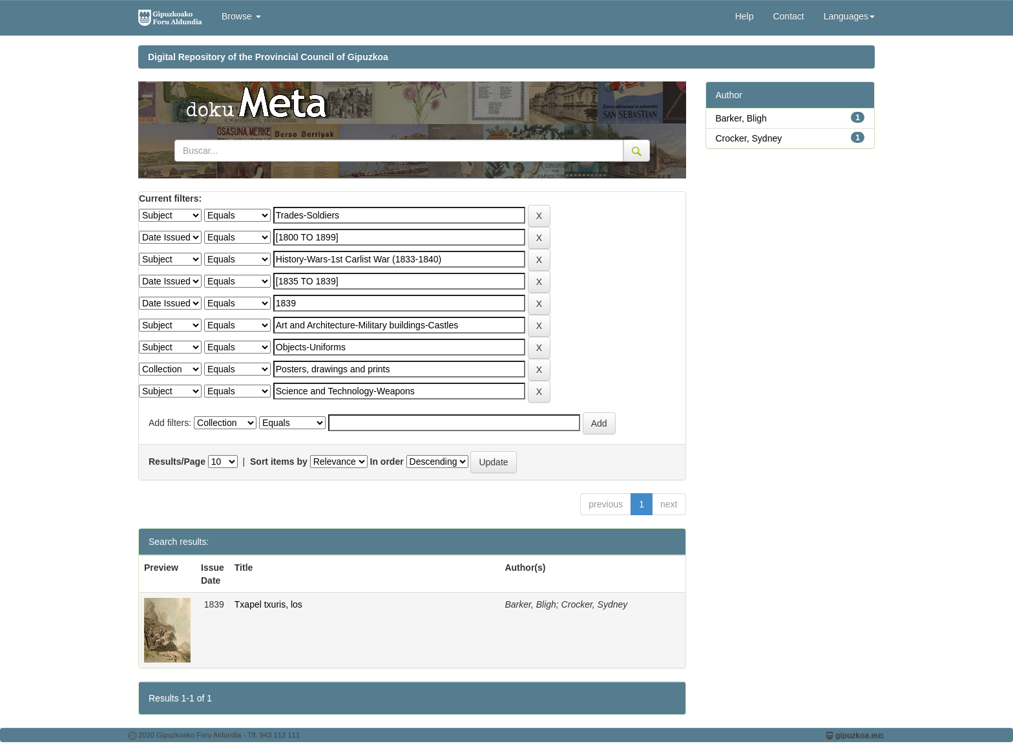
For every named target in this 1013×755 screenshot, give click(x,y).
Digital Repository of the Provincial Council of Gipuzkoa (268, 57)
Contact (788, 16)
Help (744, 16)
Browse (241, 16)
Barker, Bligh (741, 118)
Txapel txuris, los (268, 604)
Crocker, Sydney (749, 138)
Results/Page (177, 461)
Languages (849, 16)
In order (387, 461)
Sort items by (279, 461)
